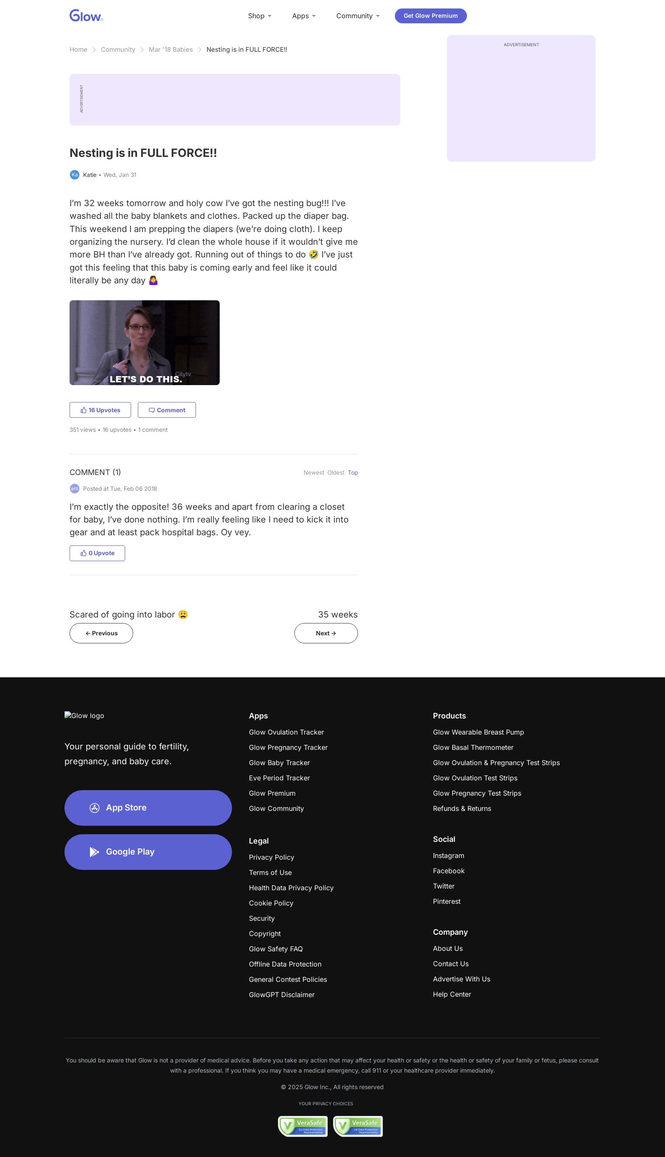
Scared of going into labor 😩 (129, 614)
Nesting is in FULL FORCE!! (247, 49)
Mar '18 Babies (171, 49)
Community (118, 49)
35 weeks (338, 614)
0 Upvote (97, 552)
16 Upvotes (100, 410)
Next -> (326, 633)
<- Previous (101, 633)
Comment (166, 410)
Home (78, 49)
